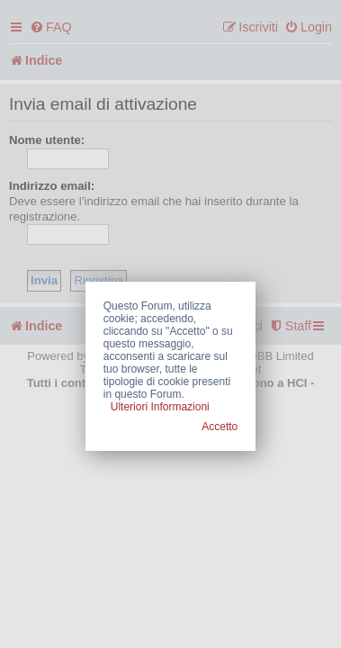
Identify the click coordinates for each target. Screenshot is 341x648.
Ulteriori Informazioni (160, 406)
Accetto (220, 426)
